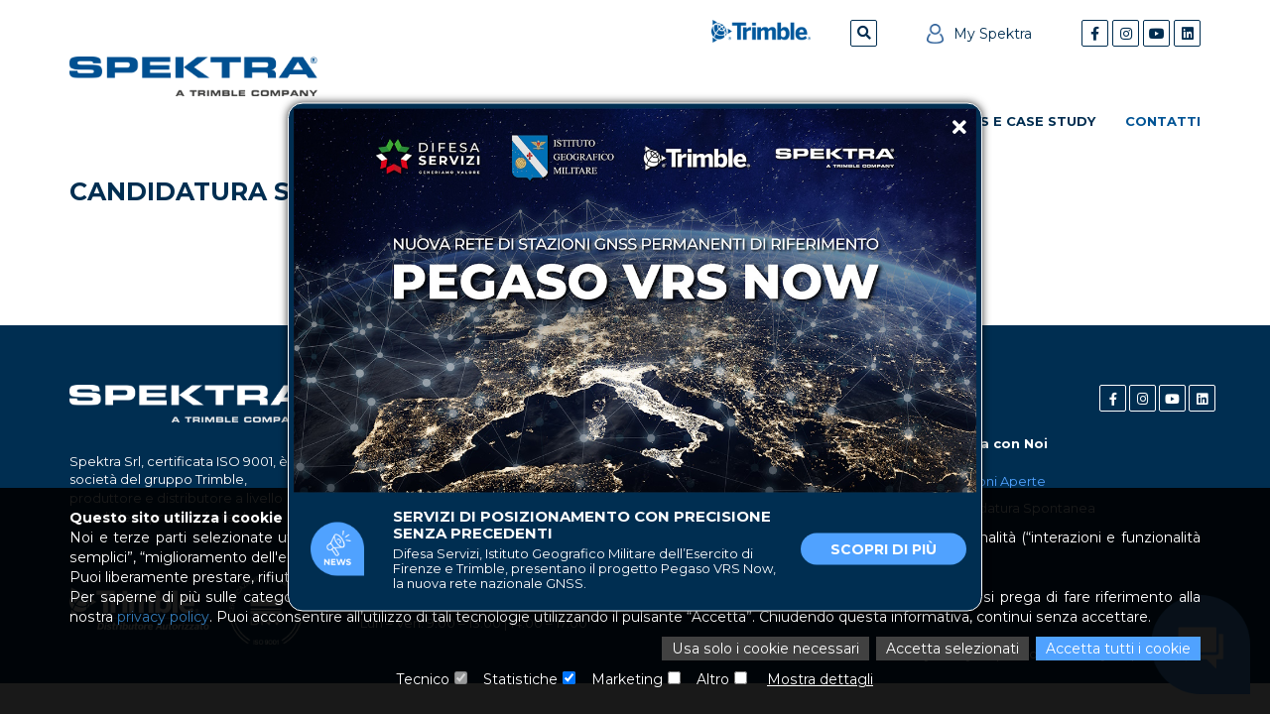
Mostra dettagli (819, 679)
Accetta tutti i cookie (1118, 648)
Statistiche (521, 679)
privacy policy (162, 617)
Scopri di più (883, 549)
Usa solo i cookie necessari (769, 648)
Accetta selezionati (953, 648)
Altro (713, 679)
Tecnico (424, 679)
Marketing (627, 679)
